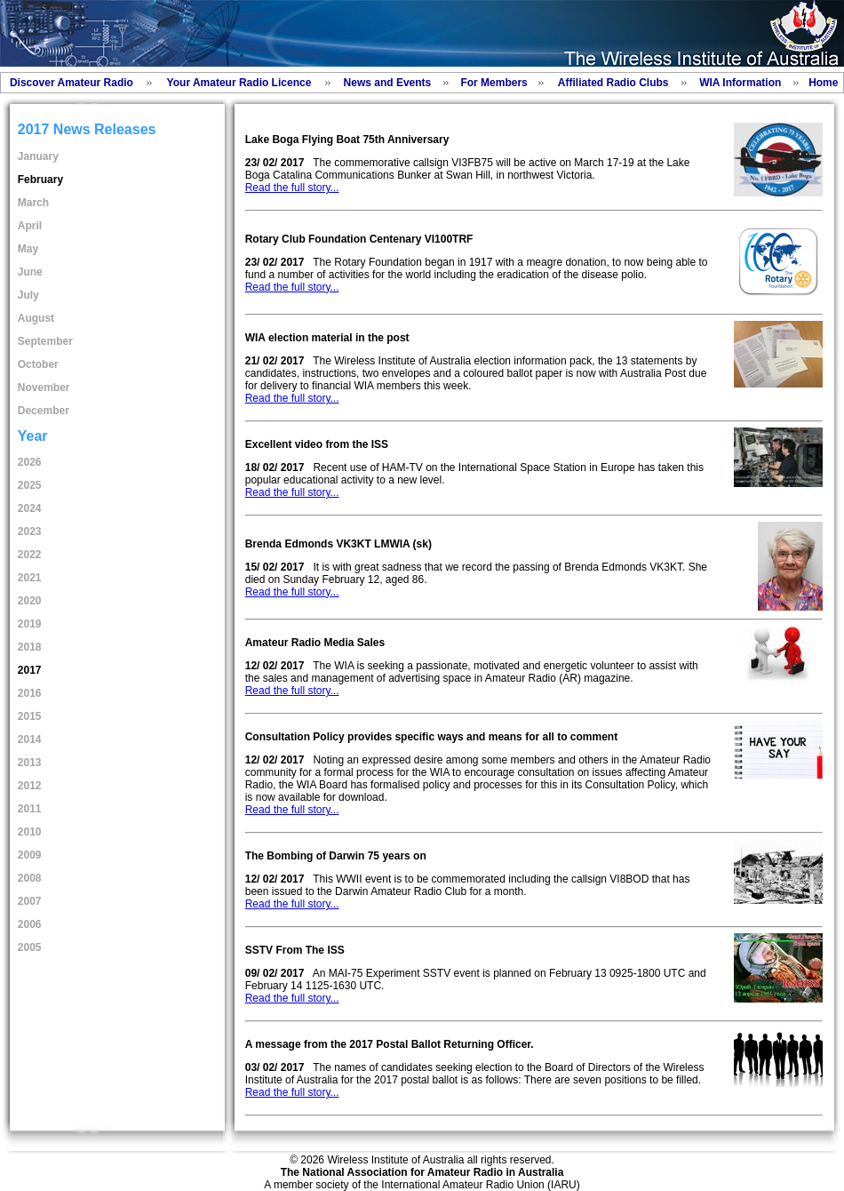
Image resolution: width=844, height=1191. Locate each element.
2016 (30, 693)
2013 (30, 762)
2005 (30, 947)
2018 (30, 647)
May (28, 249)
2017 (30, 670)
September (45, 341)
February (40, 179)
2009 (30, 855)
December (43, 410)
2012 (30, 785)
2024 (30, 508)
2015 (30, 716)
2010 (30, 832)
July (28, 295)
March (33, 202)
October (38, 364)
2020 (30, 601)
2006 (30, 924)
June (30, 272)
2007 (30, 901)
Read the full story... (292, 187)
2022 (30, 554)
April (30, 226)
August (36, 318)
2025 (30, 485)
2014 (30, 739)
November (44, 387)
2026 (30, 462)
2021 (30, 578)
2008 (30, 878)
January (38, 156)
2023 (30, 531)
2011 (30, 809)
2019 (30, 624)
